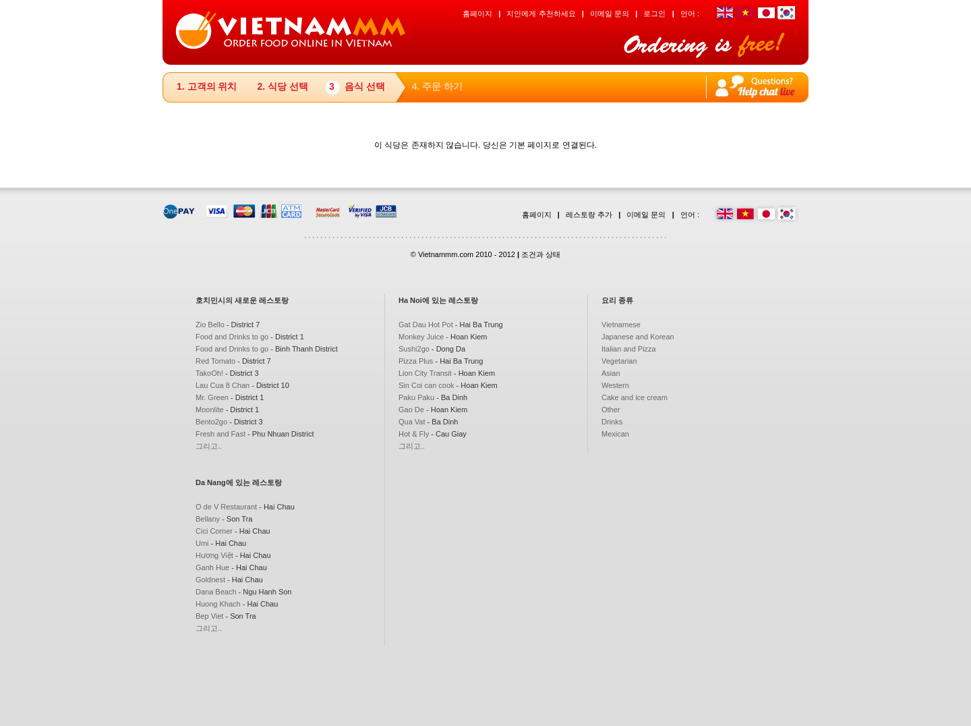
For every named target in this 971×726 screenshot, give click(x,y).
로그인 (654, 13)
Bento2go (211, 422)
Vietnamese (621, 324)
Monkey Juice (421, 337)
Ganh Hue (212, 567)
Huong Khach (218, 604)
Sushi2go (414, 349)
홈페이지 (477, 13)
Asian (610, 373)
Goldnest (210, 580)
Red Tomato (215, 361)
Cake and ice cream (634, 397)
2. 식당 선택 (282, 86)
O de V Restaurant (226, 507)
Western (615, 385)
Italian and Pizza (628, 349)
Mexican (615, 434)
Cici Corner (214, 531)
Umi (202, 543)
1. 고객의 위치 (207, 86)
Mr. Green (212, 397)
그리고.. (209, 446)
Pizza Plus (416, 361)
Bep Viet (209, 616)
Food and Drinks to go (232, 337)
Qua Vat (412, 422)
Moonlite (210, 410)
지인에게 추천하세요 (540, 13)
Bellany (208, 519)
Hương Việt (214, 555)
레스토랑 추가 (589, 215)
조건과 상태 (540, 254)
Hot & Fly (414, 434)
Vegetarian (619, 361)
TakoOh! (209, 373)
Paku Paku (416, 397)
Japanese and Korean (637, 337)
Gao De (411, 410)
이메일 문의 (609, 13)
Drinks (611, 422)
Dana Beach (216, 592)
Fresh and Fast (220, 434)
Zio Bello (210, 324)
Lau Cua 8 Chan (222, 385)
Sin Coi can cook (426, 385)
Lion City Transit (425, 373)
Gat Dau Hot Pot (426, 324)
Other (610, 410)
